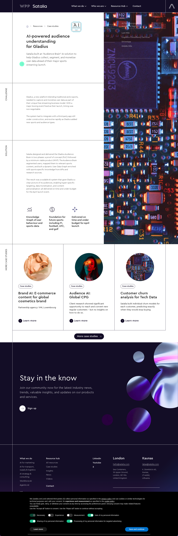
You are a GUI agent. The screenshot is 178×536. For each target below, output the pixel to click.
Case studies (25, 286)
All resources (52, 463)
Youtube (97, 463)
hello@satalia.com (121, 464)
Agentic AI (24, 485)
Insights (49, 471)
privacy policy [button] (106, 499)
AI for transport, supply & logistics (27, 468)
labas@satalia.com (150, 464)
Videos (49, 479)
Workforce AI (26, 481)
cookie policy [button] (109, 501)
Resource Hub (118, 6)
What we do (77, 6)
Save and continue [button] (136, 529)
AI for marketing (27, 463)
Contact (137, 6)
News (48, 475)
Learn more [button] (38, 529)
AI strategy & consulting (25, 475)
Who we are (97, 6)
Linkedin (97, 458)
